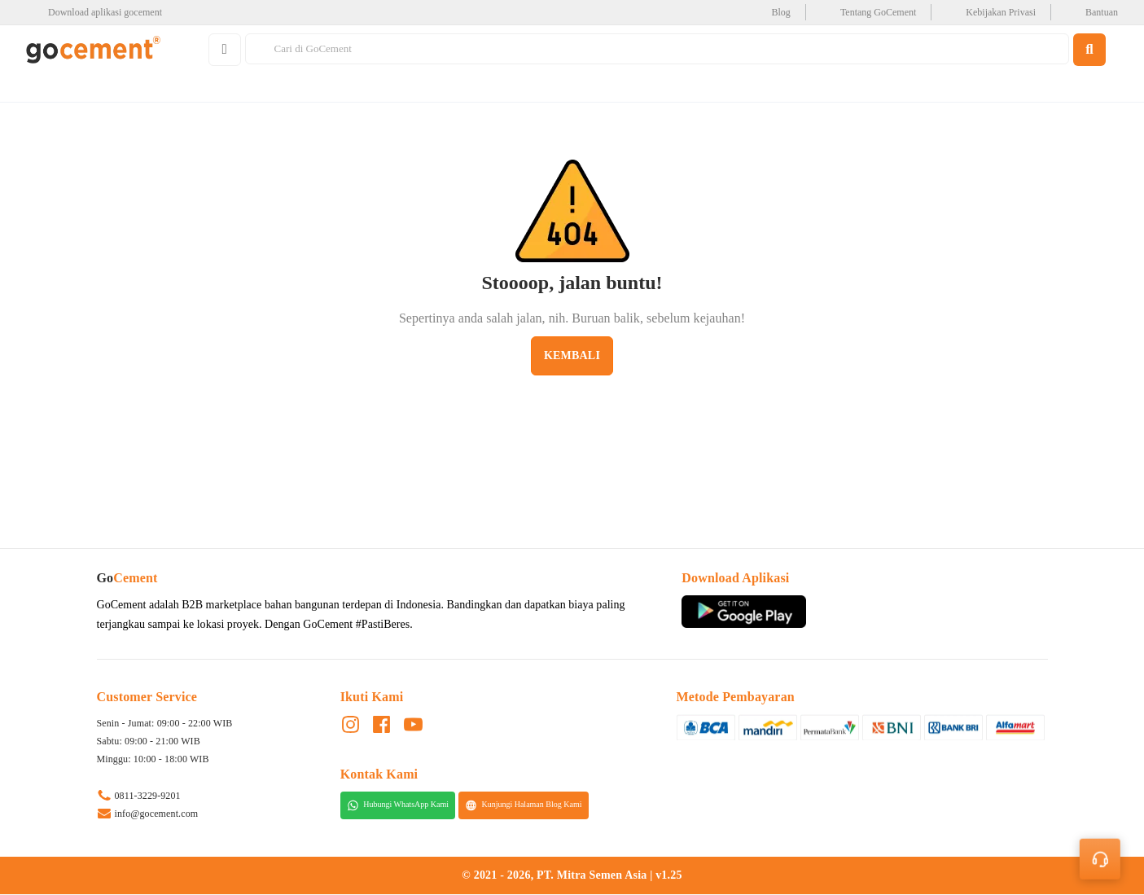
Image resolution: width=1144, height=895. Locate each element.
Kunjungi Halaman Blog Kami (523, 805)
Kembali (572, 355)
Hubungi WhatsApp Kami (398, 805)
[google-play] (99, 12)
